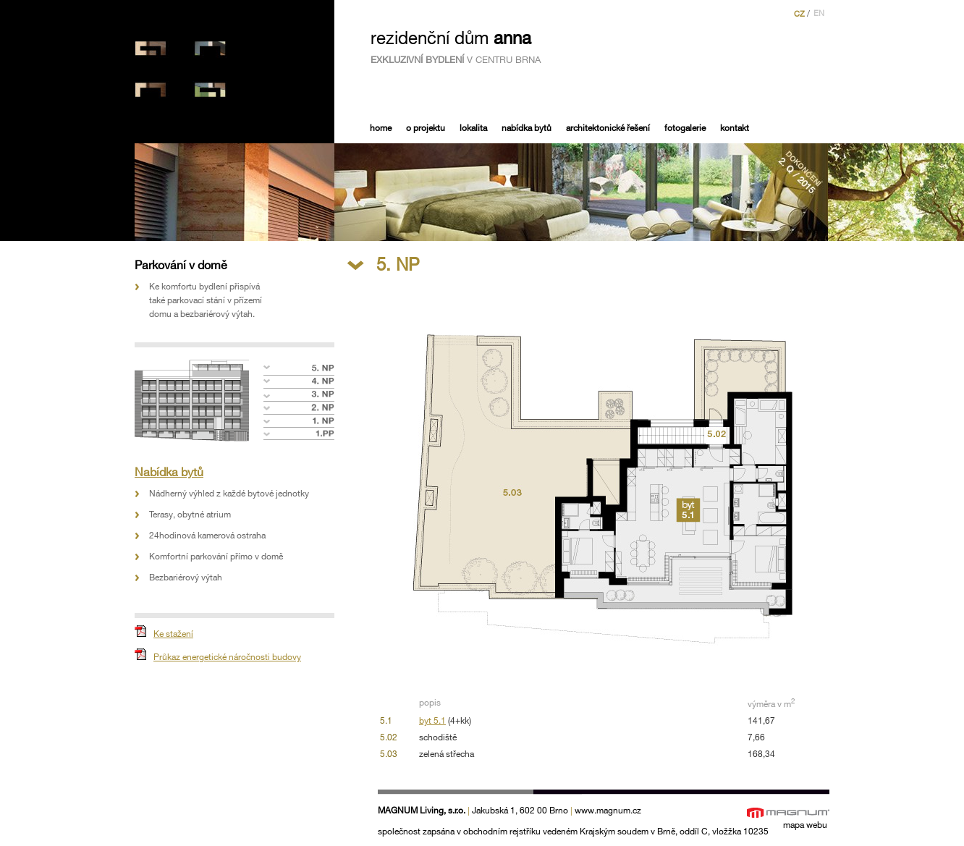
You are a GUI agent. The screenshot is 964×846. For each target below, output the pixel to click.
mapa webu (805, 825)
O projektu (425, 128)
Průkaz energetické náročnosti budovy (227, 657)
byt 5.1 (432, 721)
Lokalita (473, 128)
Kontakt (734, 128)
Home (381, 128)
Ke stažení (173, 634)
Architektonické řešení (608, 128)
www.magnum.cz (608, 811)
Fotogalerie (685, 128)
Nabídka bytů (526, 128)
